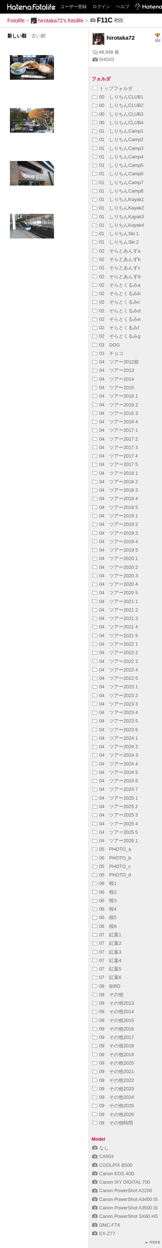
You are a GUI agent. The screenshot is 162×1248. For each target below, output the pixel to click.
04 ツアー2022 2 (115, 652)
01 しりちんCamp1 (118, 131)
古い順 (38, 36)
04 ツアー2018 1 (115, 473)
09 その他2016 (113, 1029)
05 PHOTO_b (111, 858)
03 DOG (106, 345)
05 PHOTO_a (111, 849)
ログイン (101, 6)
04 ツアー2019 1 (115, 516)
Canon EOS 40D (113, 1173)
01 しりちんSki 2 (115, 242)
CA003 (103, 1156)
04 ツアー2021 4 (115, 627)
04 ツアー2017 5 (115, 464)
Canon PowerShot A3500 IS (125, 1208)
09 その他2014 (113, 1011)
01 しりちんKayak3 (118, 216)
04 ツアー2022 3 (115, 661)
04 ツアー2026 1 (115, 840)
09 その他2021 (113, 1071)
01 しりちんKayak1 (118, 199)
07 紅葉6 (106, 977)
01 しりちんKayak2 (118, 208)
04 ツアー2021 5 (115, 635)
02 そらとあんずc (116, 267)
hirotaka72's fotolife (57, 21)
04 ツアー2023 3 (115, 704)
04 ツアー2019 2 (115, 524)
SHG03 (103, 59)
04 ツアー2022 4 (115, 670)
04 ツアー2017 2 (115, 439)
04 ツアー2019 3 (115, 533)
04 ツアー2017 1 (115, 430)
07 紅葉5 (106, 969)
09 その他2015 (113, 1020)
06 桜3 (104, 900)
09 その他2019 (113, 1054)
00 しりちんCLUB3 (118, 114)
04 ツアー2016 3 (115, 413)
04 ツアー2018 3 (115, 490)
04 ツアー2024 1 (115, 738)
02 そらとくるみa (116, 285)
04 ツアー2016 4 (115, 421)
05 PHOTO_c (111, 866)
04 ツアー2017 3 (115, 447)
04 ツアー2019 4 (115, 541)
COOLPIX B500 (112, 1165)
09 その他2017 (113, 1037)
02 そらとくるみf (115, 327)
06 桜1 (104, 883)
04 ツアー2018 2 (115, 481)
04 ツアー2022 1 (115, 644)
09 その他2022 (113, 1080)
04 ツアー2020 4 (115, 584)
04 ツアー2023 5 (115, 721)
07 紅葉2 (106, 943)
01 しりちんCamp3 (118, 148)
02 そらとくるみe (116, 319)
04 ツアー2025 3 (115, 815)
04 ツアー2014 (113, 379)
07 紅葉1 (106, 934)
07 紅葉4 (106, 960)
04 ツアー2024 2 (115, 746)
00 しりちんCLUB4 (118, 122)
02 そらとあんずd (116, 276)
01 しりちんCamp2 (118, 139)
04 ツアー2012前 (115, 362)
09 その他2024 (113, 1097)
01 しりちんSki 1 (115, 233)
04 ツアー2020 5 (115, 592)
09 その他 (107, 994)
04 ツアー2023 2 (115, 695)
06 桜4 (104, 909)
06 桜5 (104, 917)
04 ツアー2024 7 (115, 789)
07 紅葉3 (106, 952)
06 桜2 (104, 892)
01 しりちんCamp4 (118, 156)
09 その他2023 (113, 1088)
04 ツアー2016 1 (115, 396)
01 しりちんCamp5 (118, 165)
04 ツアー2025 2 (115, 806)
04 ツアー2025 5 (115, 832)
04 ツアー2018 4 (115, 498)
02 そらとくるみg (116, 336)
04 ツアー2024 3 (115, 755)
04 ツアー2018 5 (115, 507)
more (152, 1242)
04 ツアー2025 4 (115, 823)
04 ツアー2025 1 (115, 798)
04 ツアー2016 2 (115, 405)
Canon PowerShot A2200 (122, 1190)
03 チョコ (107, 353)
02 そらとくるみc (116, 302)
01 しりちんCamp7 (118, 182)
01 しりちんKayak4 (118, 225)
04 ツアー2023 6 (115, 729)
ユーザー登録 (73, 6)
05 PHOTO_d (111, 875)
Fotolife (16, 21)
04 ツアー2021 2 (115, 610)
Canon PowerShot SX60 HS (125, 1216)
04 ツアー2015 (113, 387)
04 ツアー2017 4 (115, 456)
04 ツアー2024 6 (115, 780)
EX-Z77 (103, 1233)
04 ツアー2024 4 (115, 764)
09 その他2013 (113, 1003)
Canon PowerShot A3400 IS (125, 1199)
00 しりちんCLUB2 (118, 105)
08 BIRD (106, 986)
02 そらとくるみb (116, 293)
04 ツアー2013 (113, 370)
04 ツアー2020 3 (115, 575)
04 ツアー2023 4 (115, 712)
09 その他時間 (112, 1123)
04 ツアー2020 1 (115, 558)
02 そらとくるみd (116, 310)
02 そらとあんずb (116, 259)
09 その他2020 (113, 1063)
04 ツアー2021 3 (115, 618)
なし (100, 1148)
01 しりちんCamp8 (118, 191)
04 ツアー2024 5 (115, 772)
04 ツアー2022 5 (115, 678)
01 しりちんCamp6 (118, 173)
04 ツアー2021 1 (115, 601)
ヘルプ (122, 6)
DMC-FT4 (106, 1225)
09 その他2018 (113, 1045)
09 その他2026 (113, 1114)
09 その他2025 (113, 1105)
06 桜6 (104, 926)
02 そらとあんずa (116, 251)
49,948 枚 (106, 52)
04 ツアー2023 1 (115, 686)
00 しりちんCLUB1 (118, 97)
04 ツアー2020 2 (115, 567)
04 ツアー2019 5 (115, 550)
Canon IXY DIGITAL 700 (121, 1182)
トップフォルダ (112, 88)
